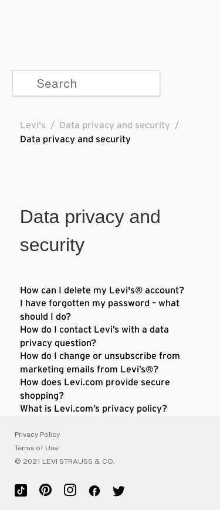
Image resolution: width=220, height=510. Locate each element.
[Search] (86, 83)
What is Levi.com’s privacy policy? (93, 408)
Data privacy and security (114, 125)
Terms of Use (36, 448)
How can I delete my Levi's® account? (102, 290)
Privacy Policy (37, 434)
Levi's (33, 125)
